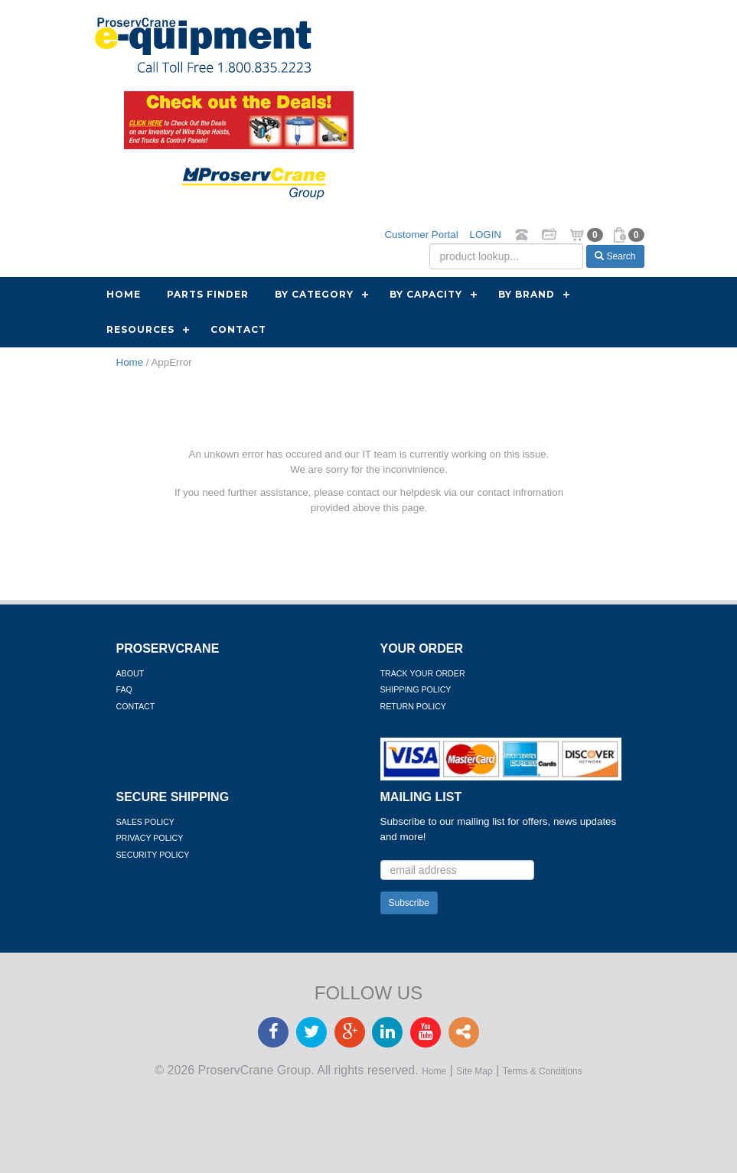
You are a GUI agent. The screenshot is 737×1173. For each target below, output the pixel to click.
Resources (140, 329)
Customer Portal (421, 234)
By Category (314, 294)
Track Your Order (422, 673)
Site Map (474, 1071)
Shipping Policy (416, 689)
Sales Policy (145, 821)
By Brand (526, 294)
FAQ (124, 689)
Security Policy (153, 854)
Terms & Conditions (542, 1071)
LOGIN (485, 234)
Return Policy (413, 706)
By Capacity (426, 294)
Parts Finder (208, 294)
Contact (238, 329)
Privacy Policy (150, 837)
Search (615, 256)
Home (123, 294)
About (130, 673)
